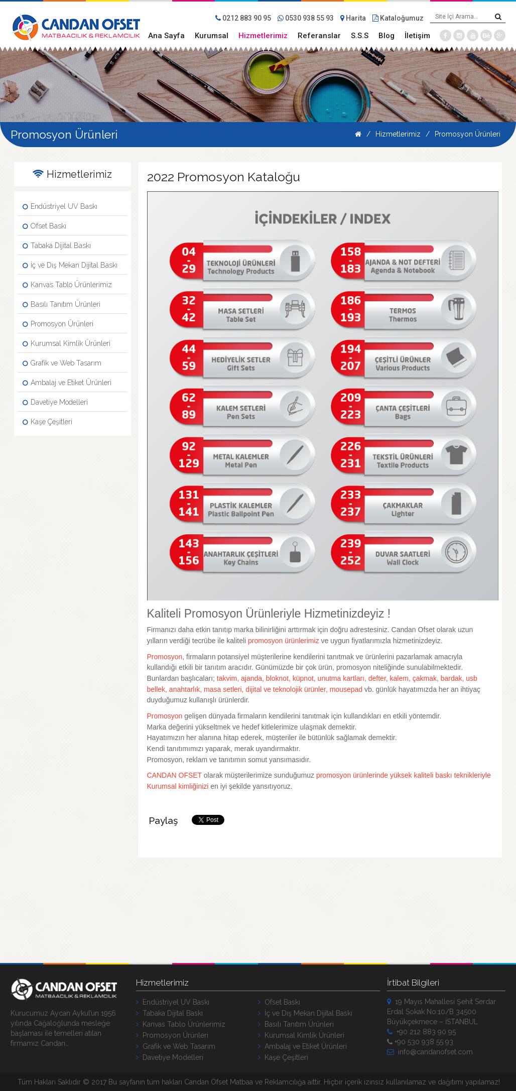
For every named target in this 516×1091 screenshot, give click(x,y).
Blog (386, 35)
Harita (353, 18)
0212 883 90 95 (243, 18)
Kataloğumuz (398, 18)
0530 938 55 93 (306, 18)
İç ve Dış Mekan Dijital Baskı (70, 265)
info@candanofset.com (430, 1052)
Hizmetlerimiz (263, 35)
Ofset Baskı (44, 226)
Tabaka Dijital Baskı (57, 245)
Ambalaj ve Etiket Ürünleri (67, 383)
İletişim (417, 35)
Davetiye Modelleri (55, 402)
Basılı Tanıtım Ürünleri (61, 304)
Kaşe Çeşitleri (47, 422)
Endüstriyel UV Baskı (60, 206)
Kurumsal (211, 35)
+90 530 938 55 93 (420, 1042)
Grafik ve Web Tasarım (62, 363)
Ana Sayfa (166, 35)
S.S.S (359, 35)
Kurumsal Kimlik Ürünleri (66, 343)
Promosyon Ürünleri (467, 134)
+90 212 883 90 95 (421, 1032)
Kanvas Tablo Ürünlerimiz (67, 285)
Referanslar (319, 35)
